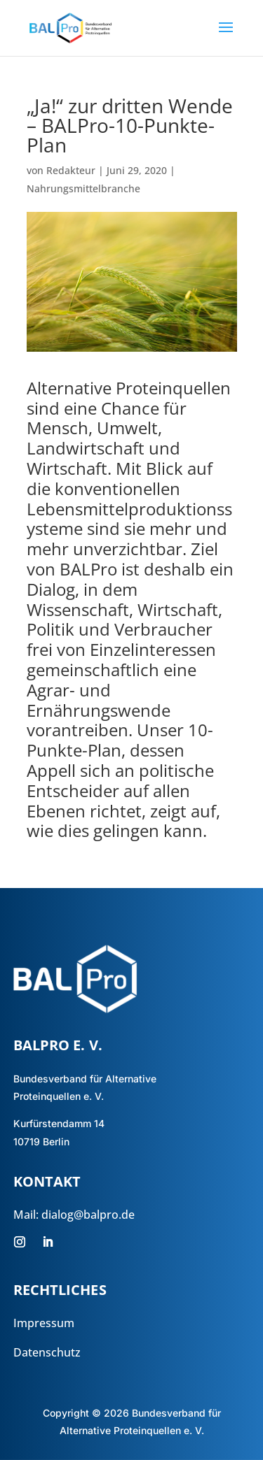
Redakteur (70, 170)
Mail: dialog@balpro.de (74, 1214)
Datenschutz (47, 1352)
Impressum (43, 1323)
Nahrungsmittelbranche (83, 188)
